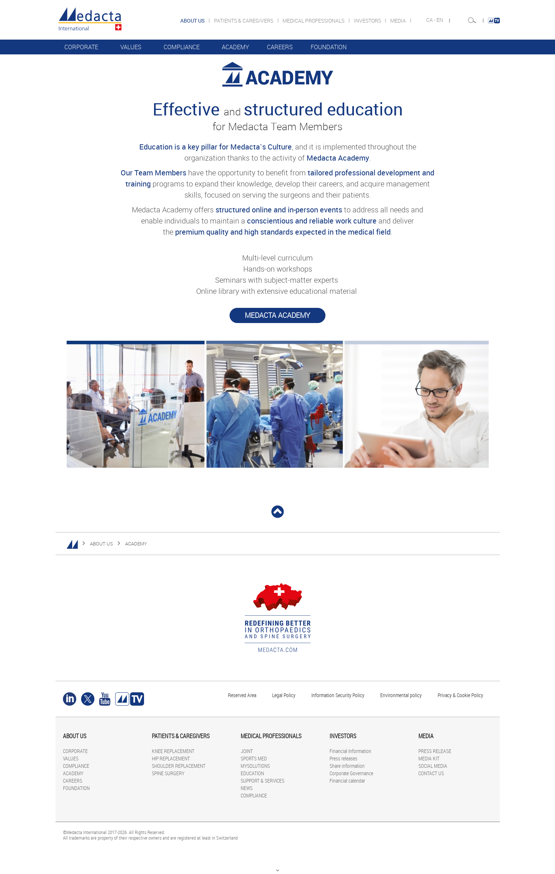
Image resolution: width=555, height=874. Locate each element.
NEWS (247, 787)
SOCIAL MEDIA (432, 765)
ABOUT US (101, 543)
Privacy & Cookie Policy (460, 695)
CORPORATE (81, 47)
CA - (431, 20)
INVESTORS (368, 20)
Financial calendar (347, 780)
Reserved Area (242, 695)
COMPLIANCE (182, 47)
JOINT (247, 750)
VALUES (130, 47)
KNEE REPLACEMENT (173, 750)
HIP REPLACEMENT (171, 758)
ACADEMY (235, 47)
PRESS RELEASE (434, 750)
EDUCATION (252, 773)
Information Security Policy (337, 695)
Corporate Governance (351, 773)
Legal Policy (283, 695)
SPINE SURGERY (168, 773)
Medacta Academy (277, 315)
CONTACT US (431, 773)
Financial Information (350, 750)
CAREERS (280, 47)
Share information (347, 765)
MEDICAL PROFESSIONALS (313, 20)
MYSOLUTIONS (255, 765)
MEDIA (398, 20)
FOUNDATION (329, 47)
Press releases (343, 758)
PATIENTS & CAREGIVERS (244, 20)
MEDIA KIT (428, 758)
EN (440, 20)
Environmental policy (401, 695)
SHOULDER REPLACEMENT (178, 765)
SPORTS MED (254, 758)
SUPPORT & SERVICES (262, 780)
